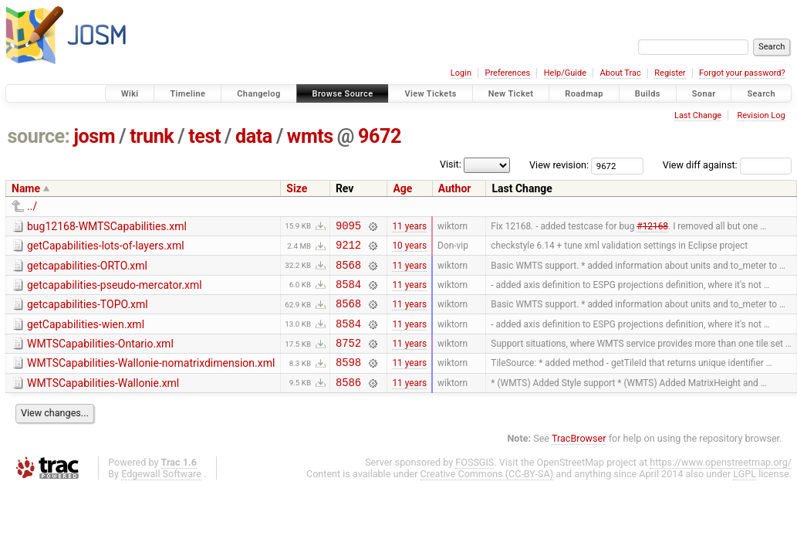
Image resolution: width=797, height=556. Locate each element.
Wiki (130, 94)
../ (32, 206)
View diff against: (727, 165)
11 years (409, 227)
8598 (348, 380)
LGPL (744, 494)
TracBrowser (579, 459)
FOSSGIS (474, 483)
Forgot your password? (742, 73)
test (204, 136)
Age (402, 188)
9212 (348, 249)
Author (454, 188)
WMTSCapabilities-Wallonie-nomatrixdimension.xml (151, 379)
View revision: (559, 165)
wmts (310, 136)
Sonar (704, 94)
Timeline (187, 94)
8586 (348, 402)
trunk (152, 136)
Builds (647, 94)
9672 (379, 136)
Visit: (450, 164)
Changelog (258, 94)
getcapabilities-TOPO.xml (87, 313)
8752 (348, 358)
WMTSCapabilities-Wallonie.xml (103, 401)
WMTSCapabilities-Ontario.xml (100, 357)
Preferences (507, 73)
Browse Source (342, 94)
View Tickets (430, 94)
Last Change (697, 115)
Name (26, 188)
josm (94, 136)
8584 (348, 293)
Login (461, 73)
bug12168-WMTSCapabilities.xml (107, 226)
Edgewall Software (161, 494)
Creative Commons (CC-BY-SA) (487, 494)
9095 (348, 227)
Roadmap (584, 94)
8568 (348, 271)
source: (39, 136)
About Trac (620, 73)
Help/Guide (565, 73)
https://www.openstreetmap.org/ (721, 483)
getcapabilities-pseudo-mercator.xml (114, 292)
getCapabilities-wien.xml (85, 336)
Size (296, 188)
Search (761, 94)
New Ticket (511, 94)
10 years (409, 249)
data (253, 136)
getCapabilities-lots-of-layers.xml (105, 248)
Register (669, 73)
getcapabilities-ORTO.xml (87, 270)
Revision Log (761, 115)
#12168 (652, 227)
